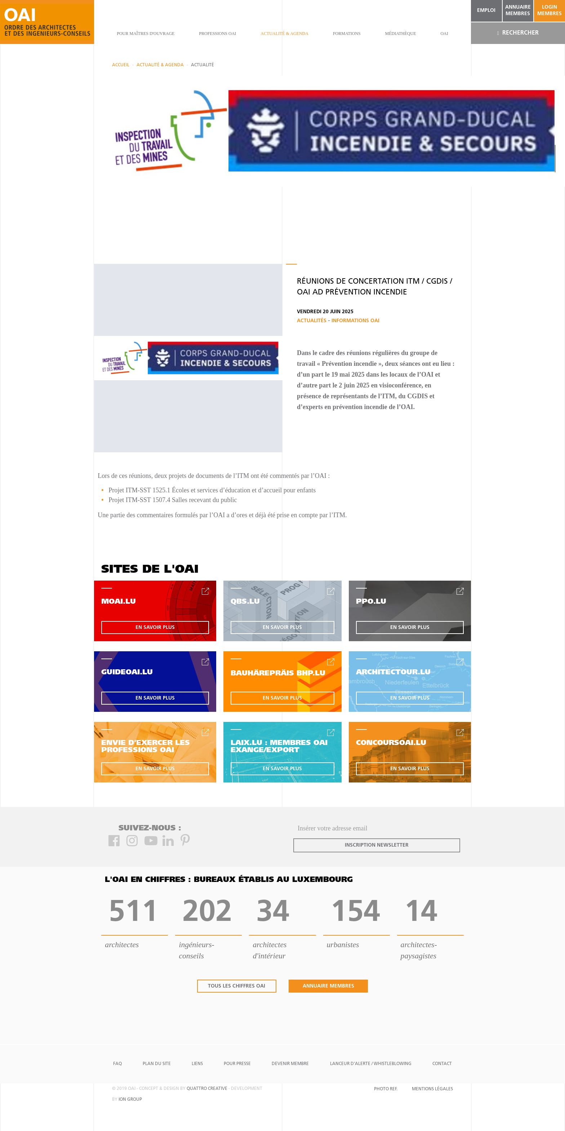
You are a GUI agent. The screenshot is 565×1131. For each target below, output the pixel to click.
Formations (347, 33)
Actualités (312, 321)
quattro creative (207, 1089)
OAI (444, 33)
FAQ (117, 1064)
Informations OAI (355, 321)
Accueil (120, 65)
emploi (486, 10)
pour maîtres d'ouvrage (145, 33)
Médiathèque (400, 33)
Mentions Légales (432, 1089)
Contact (442, 1064)
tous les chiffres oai (236, 986)
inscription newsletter (377, 845)
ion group (130, 1099)
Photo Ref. (385, 1089)
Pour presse (237, 1064)
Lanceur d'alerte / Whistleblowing (370, 1064)
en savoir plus (155, 627)
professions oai (217, 33)
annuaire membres (518, 11)
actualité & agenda (284, 33)
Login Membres (549, 11)
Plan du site (157, 1064)
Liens (197, 1064)
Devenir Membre (290, 1064)
